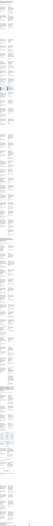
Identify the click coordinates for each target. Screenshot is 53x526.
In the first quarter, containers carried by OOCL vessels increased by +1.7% (11, 186)
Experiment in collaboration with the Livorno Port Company (3, 420)
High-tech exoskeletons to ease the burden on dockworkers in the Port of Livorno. (3, 416)
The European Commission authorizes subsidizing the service (11, 363)
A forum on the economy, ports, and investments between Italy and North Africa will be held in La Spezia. (11, 221)
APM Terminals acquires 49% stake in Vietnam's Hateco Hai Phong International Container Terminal (3, 425)
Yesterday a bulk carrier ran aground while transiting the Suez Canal (3, 255)
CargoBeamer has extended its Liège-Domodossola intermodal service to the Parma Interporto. (11, 55)
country (10, 89)
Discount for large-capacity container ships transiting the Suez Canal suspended (11, 196)
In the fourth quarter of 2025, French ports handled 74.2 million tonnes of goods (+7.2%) (3, 496)
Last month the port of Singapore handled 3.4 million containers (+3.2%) (11, 320)
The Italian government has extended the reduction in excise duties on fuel (7, 239)
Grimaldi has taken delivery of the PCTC (3, 40)
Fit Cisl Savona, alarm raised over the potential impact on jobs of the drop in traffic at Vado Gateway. (3, 369)
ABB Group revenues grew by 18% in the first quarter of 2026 (3, 46)
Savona (12, 435)
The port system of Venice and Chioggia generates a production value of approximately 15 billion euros (3, 359)
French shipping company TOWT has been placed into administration (11, 212)
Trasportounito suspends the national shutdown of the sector (3, 76)
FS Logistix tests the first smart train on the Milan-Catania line (3, 135)
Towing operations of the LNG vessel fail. (11, 246)
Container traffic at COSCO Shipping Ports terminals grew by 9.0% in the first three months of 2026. (3, 110)
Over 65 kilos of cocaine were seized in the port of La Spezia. (3, 101)
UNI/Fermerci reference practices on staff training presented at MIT (10, 495)
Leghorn (7, 436)
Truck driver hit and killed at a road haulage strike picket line (3, 72)
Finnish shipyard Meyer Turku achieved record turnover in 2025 (10, 170)
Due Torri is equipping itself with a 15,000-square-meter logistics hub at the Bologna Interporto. (3, 271)
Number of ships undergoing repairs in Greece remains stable (11, 231)
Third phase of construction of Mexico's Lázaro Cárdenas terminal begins (3, 430)
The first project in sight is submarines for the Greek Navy (3, 400)
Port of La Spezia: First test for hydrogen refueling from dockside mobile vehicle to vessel (3, 281)
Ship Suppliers (8, 443)
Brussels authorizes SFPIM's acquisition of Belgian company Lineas (11, 120)
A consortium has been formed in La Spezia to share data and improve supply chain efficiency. (3, 187)
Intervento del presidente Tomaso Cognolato (6, 473)
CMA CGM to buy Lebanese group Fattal (10, 162)
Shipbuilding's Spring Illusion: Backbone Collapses (3, 463)
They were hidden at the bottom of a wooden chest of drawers (3, 105)
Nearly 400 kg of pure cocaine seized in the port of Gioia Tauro (11, 296)
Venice (11, 438)
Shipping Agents (2, 444)
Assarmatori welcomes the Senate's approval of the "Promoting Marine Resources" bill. (11, 349)
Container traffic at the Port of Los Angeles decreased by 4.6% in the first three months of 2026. (3, 163)
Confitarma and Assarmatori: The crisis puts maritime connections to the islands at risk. (11, 255)
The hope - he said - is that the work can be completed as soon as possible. (3, 226)
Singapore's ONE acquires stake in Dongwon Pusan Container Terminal (3, 407)
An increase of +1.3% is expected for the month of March (3, 207)
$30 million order (10, 140)
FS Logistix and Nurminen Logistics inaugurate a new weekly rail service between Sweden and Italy (11, 503)
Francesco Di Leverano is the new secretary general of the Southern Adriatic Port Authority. (3, 196)
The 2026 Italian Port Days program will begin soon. (11, 270)
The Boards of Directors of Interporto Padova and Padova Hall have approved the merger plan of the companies (10, 153)
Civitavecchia (2, 438)
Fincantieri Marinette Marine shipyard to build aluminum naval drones (11, 62)
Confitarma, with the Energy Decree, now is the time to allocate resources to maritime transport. (3, 306)
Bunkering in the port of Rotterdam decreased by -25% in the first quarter (11, 101)
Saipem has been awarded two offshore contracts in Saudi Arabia (3, 120)
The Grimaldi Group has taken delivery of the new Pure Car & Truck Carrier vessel (11, 80)
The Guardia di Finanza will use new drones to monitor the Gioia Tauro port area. (11, 289)
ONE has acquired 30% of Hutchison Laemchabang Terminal (10, 313)
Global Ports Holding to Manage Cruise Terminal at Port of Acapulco (11, 179)
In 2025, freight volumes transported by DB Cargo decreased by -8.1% (3, 313)
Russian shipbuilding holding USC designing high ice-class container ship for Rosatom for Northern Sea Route (10, 464)
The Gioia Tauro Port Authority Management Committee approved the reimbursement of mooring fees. (11, 369)
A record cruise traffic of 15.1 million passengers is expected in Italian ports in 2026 (3, 171)
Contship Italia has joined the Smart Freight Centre (10, 46)
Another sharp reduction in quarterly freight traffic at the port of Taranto (3, 144)
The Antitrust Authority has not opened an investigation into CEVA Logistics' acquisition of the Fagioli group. (10, 397)
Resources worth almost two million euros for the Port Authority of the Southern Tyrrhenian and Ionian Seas (11, 518)
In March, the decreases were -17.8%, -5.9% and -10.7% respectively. (10, 13)
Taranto (12, 436)
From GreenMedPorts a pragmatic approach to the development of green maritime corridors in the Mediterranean (11, 18)
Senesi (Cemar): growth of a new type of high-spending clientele (3, 175)
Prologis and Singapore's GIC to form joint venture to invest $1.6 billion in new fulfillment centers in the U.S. (7, 388)
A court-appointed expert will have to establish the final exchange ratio (11, 158)
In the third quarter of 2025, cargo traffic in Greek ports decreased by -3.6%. (11, 338)
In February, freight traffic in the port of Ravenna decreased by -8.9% (3, 203)
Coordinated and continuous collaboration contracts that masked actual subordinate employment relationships (11, 207)
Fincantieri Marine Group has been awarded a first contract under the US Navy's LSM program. (10, 136)
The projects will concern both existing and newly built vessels (3, 217)
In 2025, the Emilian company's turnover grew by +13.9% (3, 276)
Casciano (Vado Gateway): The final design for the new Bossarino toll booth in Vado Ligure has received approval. (3, 221)
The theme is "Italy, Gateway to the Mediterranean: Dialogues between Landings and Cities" (11, 274)
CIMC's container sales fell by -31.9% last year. (11, 328)
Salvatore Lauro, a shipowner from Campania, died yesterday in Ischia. (11, 416)
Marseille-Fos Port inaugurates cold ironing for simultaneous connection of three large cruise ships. (3, 180)
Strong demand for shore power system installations (6, 4)
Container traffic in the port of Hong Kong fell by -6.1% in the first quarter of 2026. (11, 144)
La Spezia (7, 435)
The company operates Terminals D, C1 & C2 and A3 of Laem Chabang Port (11, 317)
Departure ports (11, 87)
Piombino (7, 438)
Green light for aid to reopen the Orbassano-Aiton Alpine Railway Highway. (11, 359)
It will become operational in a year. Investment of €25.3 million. (11, 309)
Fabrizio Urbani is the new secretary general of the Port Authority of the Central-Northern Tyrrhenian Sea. (10, 487)
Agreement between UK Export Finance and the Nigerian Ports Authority (2, 491)
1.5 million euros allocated (11, 373)
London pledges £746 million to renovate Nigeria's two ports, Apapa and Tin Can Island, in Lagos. (3, 487)
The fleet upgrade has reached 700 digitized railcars (2, 140)
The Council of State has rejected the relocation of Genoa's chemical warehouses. (3, 502)
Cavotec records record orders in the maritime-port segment (7, 2)
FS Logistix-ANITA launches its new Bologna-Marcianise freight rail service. (3, 8)
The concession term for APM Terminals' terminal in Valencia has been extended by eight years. (3, 25)
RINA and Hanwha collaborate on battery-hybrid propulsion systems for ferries (3, 213)
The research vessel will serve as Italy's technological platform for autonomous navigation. (3, 248)
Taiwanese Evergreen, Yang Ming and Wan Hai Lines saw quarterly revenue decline (11, 8)
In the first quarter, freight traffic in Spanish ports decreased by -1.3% (11, 24)
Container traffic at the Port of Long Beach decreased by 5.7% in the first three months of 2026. (11, 110)
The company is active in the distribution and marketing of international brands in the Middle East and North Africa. (11, 165)
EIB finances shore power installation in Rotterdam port (11, 407)
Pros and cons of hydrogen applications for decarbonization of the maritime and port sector (3, 339)
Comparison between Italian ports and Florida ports (3, 151)
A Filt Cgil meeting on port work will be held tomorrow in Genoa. (3, 320)
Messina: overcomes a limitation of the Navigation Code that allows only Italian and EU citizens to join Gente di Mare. (11, 354)
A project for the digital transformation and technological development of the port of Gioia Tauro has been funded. (11, 513)
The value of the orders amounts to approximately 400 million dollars (3, 124)
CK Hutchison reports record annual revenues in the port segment (11, 72)
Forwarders (1, 443)
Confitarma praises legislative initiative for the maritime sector (3, 348)
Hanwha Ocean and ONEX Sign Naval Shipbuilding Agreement (3, 396)
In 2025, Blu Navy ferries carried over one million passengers (11, 40)
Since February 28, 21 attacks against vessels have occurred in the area (3, 267)
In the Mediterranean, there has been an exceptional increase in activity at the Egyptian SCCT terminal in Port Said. (3, 115)
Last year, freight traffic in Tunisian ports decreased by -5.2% (2, 289)
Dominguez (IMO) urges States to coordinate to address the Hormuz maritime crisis (3, 263)
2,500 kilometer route (10, 506)
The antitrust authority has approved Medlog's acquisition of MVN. (3, 62)
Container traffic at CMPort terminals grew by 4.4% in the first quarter (3, 54)
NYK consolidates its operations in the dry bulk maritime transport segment (11, 280)
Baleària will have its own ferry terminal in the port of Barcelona (11, 305)
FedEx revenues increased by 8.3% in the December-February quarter (11, 424)
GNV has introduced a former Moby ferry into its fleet (11, 93)
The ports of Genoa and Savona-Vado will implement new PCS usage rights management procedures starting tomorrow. (3, 297)
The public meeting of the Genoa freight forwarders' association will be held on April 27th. (3, 80)
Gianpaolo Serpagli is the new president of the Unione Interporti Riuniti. (3, 16)
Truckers (7, 444)
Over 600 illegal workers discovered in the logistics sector (11, 203)
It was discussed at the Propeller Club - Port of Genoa (2, 344)
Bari (1, 435)
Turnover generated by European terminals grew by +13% (11, 76)
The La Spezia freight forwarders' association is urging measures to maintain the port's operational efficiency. (11, 263)
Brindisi (1, 436)
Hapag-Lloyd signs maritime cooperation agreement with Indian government (3, 512)
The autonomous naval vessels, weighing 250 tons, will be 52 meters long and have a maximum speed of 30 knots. (11, 67)
